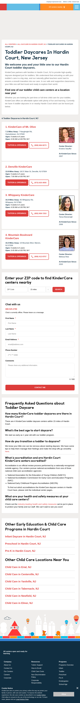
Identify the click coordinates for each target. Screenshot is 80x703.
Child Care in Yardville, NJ (20, 581)
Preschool (62, 674)
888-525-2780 (11, 309)
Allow (64, 694)
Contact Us (8, 668)
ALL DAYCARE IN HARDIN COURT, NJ (32, 44)
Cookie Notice (41, 695)
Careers (7, 674)
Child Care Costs (37, 671)
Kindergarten (63, 681)
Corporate (7, 678)
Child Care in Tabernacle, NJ (22, 588)
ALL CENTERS (10, 44)
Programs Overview (66, 665)
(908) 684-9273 (39, 145)
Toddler (61, 671)
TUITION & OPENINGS (17, 145)
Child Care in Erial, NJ (18, 566)
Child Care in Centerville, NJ (22, 574)
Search (58, 289)
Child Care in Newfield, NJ (20, 595)
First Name (40, 321)
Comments (9, 360)
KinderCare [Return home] (3, 7)
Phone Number (40, 353)
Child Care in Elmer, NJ (19, 602)
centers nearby (59, 7)
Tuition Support (37, 665)
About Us (7, 665)
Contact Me (39, 387)
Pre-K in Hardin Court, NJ (20, 550)
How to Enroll (36, 668)
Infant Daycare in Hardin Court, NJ (25, 536)
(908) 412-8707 (39, 256)
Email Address (40, 342)
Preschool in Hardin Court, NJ (23, 543)
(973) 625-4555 (39, 183)
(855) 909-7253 (39, 213)
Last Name (40, 332)
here (7, 451)
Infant (61, 668)
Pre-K (61, 678)
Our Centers (8, 671)
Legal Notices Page (22, 699)
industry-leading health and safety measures (37, 504)
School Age (63, 684)
